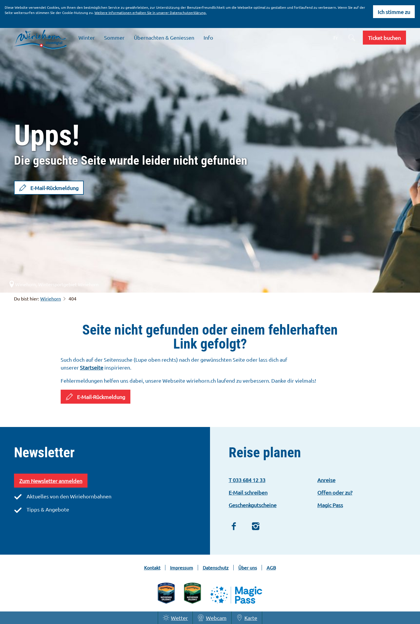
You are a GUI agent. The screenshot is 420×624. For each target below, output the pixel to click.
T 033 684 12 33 (247, 480)
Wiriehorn (50, 298)
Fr (335, 37)
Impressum (181, 567)
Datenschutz (216, 567)
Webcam (211, 617)
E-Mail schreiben (248, 492)
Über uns (247, 567)
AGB (271, 567)
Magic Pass (330, 505)
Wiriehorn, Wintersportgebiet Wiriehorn (53, 284)
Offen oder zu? (334, 492)
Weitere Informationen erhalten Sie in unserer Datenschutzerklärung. (150, 12)
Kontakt (152, 567)
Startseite (91, 367)
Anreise (326, 480)
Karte (246, 617)
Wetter (175, 617)
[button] (384, 38)
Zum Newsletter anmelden (50, 481)
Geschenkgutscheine (252, 505)
